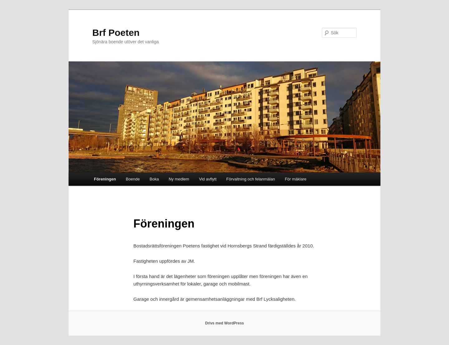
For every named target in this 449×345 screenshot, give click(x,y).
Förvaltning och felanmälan (250, 179)
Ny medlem (179, 179)
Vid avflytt (207, 179)
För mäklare (295, 179)
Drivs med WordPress (224, 323)
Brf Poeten (116, 32)
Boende (133, 179)
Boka (154, 179)
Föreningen (105, 179)
